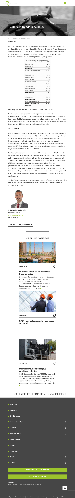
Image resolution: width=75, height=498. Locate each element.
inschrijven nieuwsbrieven (37, 470)
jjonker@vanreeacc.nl (15, 215)
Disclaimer (29, 497)
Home (9, 38)
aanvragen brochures (37, 477)
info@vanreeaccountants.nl (31, 484)
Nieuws (15, 38)
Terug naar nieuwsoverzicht (21, 225)
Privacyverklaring (41, 497)
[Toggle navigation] (65, 3)
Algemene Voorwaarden (16, 497)
